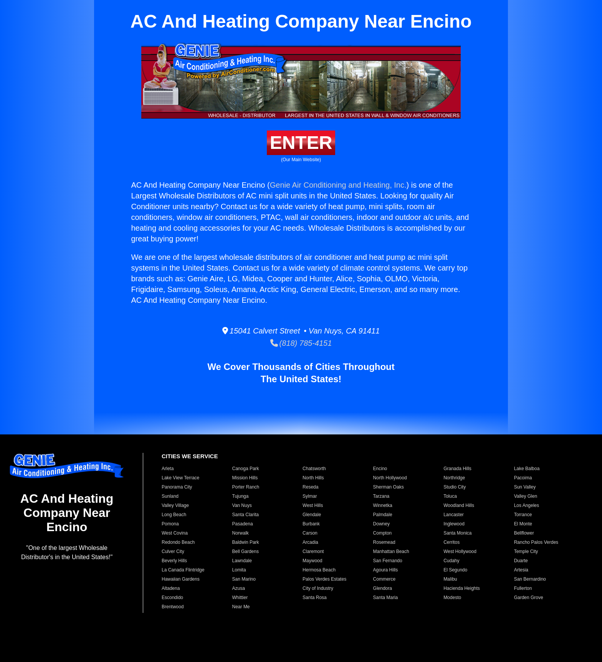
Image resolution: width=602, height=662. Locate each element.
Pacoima (523, 477)
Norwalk (240, 533)
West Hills (313, 505)
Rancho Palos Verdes (536, 542)
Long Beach (174, 514)
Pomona (170, 524)
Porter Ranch (246, 487)
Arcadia (310, 542)
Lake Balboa (527, 468)
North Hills (313, 477)
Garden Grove (528, 597)
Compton (382, 533)
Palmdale (382, 514)
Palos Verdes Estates (324, 579)
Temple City (526, 551)
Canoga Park (245, 468)
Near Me (241, 606)
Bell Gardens (245, 551)
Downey (381, 524)
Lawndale (242, 560)
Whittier (240, 597)
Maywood (312, 560)
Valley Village (175, 505)
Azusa (238, 588)
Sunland (170, 496)
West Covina (175, 533)
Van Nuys (242, 505)
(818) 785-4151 (301, 343)
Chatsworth (314, 468)
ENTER (301, 142)
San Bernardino (530, 579)
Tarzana (381, 496)
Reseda (310, 487)
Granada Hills (457, 468)
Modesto (452, 597)
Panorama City (177, 487)
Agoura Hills (385, 570)
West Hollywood (459, 551)
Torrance (523, 514)
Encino (380, 468)
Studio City (454, 487)
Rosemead (384, 542)
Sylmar (310, 496)
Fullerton (523, 588)
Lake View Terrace (180, 477)
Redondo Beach (178, 542)
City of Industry (318, 588)
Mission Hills (245, 477)
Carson (310, 533)
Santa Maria (385, 597)
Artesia (521, 570)
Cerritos (451, 542)
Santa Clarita (245, 514)
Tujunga (240, 496)
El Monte (523, 524)
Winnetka (382, 505)
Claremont (313, 551)
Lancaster (453, 514)
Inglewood (454, 524)
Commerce (384, 579)
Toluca (450, 496)
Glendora (382, 588)
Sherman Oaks (388, 487)
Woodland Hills (458, 505)
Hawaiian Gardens (181, 579)
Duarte (521, 560)
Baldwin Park (245, 542)
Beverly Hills (174, 560)
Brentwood (173, 606)
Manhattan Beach (391, 551)
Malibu (450, 579)
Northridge (454, 477)
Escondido (172, 597)
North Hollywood (390, 477)
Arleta (168, 468)
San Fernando (387, 560)
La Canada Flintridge (183, 570)
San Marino (244, 579)
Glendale (312, 514)
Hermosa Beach (319, 570)
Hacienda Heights (461, 588)
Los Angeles (526, 505)
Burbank (311, 524)
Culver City (173, 551)
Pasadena (242, 524)
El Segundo (455, 570)
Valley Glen (525, 496)
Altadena (171, 588)
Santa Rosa (315, 597)
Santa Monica (457, 533)
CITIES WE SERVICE (190, 456)
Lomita (239, 570)
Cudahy (451, 560)
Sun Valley (525, 487)
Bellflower (524, 533)
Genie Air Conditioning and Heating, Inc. (338, 185)
